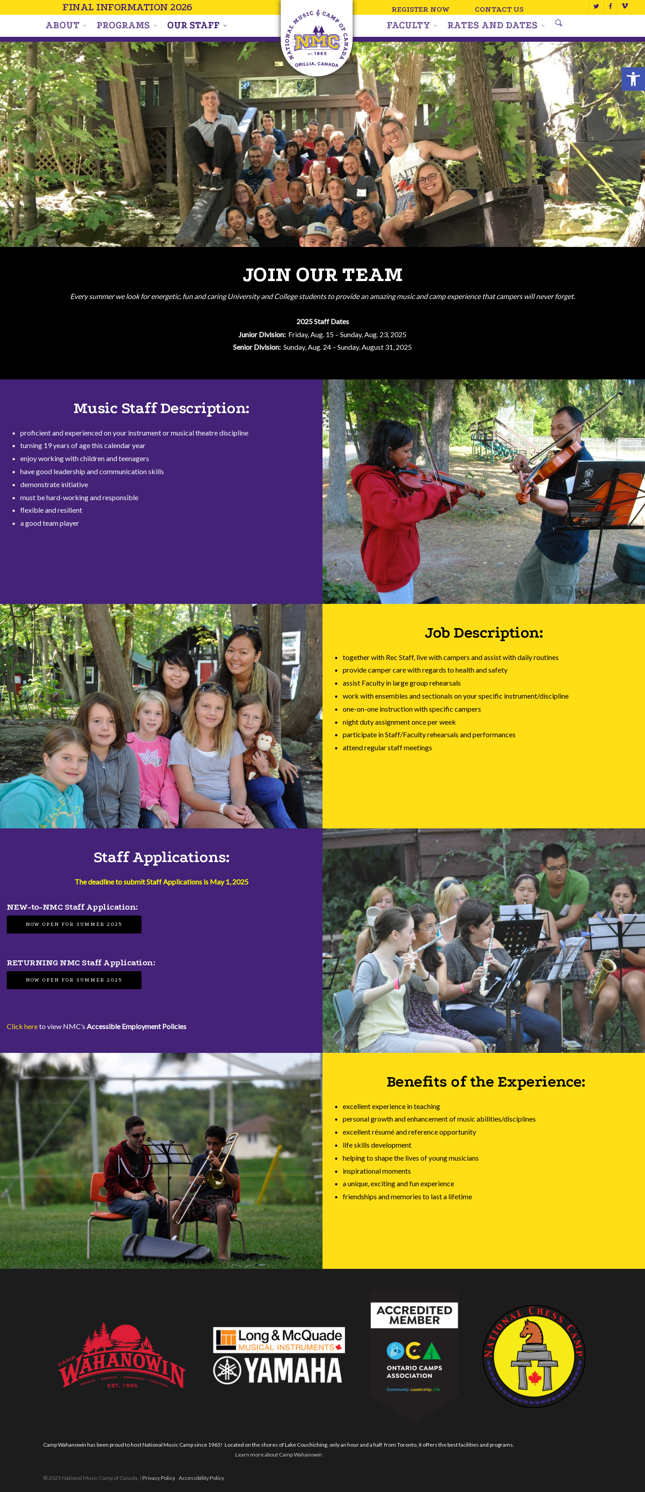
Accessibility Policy (201, 1477)
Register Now (421, 9)
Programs (126, 25)
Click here (22, 1026)
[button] (633, 79)
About (65, 25)
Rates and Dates (495, 25)
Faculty (412, 25)
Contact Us (499, 9)
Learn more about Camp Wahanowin (278, 1454)
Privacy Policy (158, 1477)
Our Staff (196, 25)
